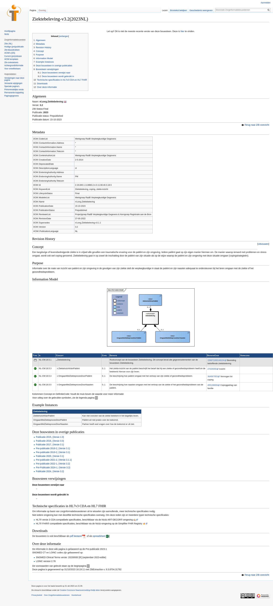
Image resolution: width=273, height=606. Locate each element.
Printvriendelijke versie (14, 89)
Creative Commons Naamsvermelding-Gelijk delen (80, 590)
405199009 (213, 385)
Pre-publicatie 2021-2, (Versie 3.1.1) (54, 460)
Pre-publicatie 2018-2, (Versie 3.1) (53, 448)
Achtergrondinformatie (13, 65)
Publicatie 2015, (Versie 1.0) (50, 437)
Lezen (165, 10)
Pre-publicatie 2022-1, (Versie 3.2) (53, 463)
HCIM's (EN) (9, 53)
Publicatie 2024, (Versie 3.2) (50, 471)
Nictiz (6, 34)
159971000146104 (216, 360)
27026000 (212, 369)
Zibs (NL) (8, 44)
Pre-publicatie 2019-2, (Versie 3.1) (53, 452)
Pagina (33, 10)
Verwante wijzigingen (13, 83)
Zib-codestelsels (11, 62)
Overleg (42, 10)
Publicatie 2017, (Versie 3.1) (50, 444)
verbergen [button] (63, 36)
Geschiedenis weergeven (201, 10)
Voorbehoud (76, 595)
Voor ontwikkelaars (12, 69)
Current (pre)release (13, 56)
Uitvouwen (263, 244)
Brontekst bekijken (178, 10)
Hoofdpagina (9, 31)
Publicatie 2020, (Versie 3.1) (50, 456)
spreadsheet (99, 536)
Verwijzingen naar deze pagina (14, 79)
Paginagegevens (11, 96)
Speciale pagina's (11, 86)
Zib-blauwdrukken (12, 50)
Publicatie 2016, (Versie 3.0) (50, 441)
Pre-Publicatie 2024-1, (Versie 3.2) (53, 467)
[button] (263, 244)
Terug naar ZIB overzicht (257, 125)
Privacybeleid (36, 595)
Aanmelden (265, 3)
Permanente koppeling (14, 92)
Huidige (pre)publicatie (14, 47)
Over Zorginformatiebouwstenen (57, 595)
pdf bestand (76, 536)
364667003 (213, 376)
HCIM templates (11, 59)
